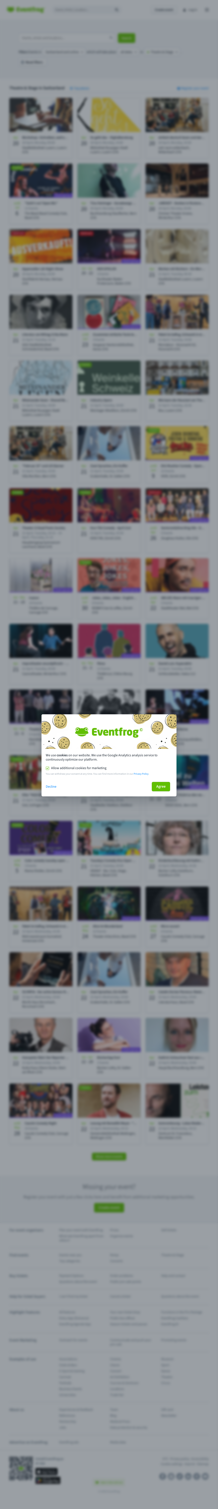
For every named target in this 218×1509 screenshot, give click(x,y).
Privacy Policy (141, 774)
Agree (161, 786)
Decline (51, 786)
